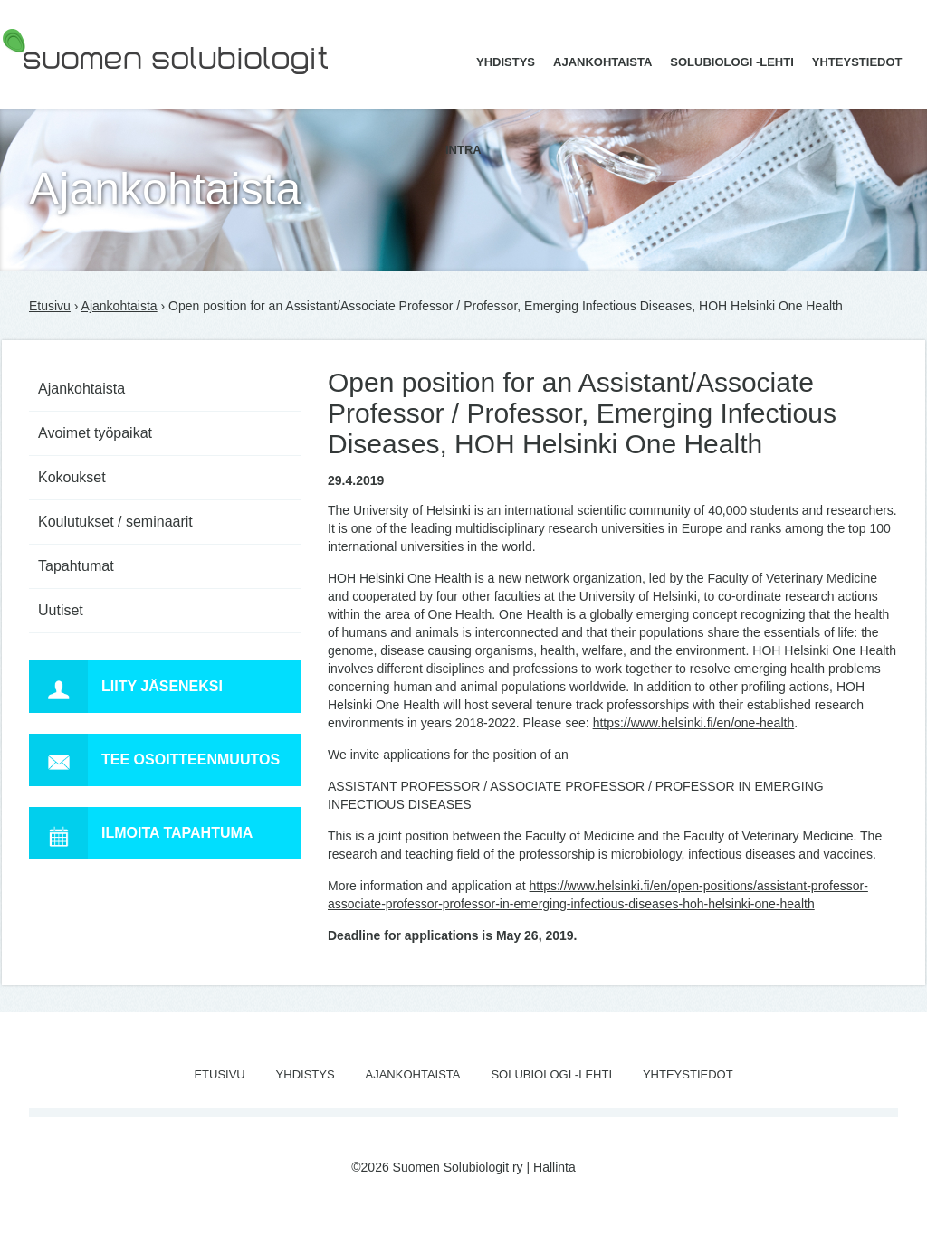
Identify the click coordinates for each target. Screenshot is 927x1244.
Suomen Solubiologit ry (67, 86)
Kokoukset (72, 477)
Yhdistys (505, 62)
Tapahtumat (76, 566)
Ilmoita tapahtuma (141, 833)
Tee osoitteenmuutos (154, 760)
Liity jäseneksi (126, 686)
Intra (463, 150)
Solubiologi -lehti (732, 62)
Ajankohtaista (602, 62)
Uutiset (60, 610)
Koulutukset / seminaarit (115, 521)
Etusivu (50, 306)
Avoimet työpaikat (95, 433)
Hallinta (554, 1167)
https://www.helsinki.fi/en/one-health (694, 723)
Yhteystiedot (857, 62)
